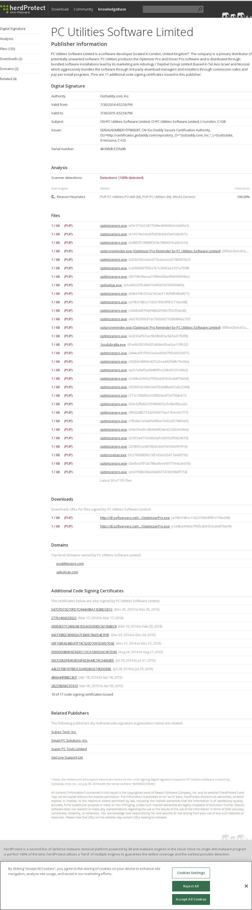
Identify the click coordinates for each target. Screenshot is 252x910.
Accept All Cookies (191, 899)
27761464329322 (64, 618)
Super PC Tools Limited (69, 749)
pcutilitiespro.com (70, 563)
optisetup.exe (111, 285)
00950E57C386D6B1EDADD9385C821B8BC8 (83, 626)
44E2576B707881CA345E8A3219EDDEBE (81, 668)
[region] (126, 885)
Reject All (191, 886)
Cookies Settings (191, 872)
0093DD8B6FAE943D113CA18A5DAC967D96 (84, 651)
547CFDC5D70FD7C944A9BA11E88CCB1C (82, 609)
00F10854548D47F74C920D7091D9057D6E (82, 643)
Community (83, 9)
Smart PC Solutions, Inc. (69, 740)
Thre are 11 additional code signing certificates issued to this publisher (146, 74)
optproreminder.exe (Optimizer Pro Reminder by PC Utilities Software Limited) (160, 251)
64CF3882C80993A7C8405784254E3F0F (80, 634)
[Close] (246, 886)
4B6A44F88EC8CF (64, 677)
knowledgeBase (112, 9)
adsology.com (67, 572)
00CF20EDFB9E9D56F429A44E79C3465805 (82, 660)
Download (60, 9)
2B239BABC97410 (64, 685)
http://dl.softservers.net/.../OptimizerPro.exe (135, 517)
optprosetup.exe (113, 455)
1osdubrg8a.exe (113, 344)
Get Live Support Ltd (67, 757)
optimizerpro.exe (113, 225)
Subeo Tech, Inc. (64, 732)
